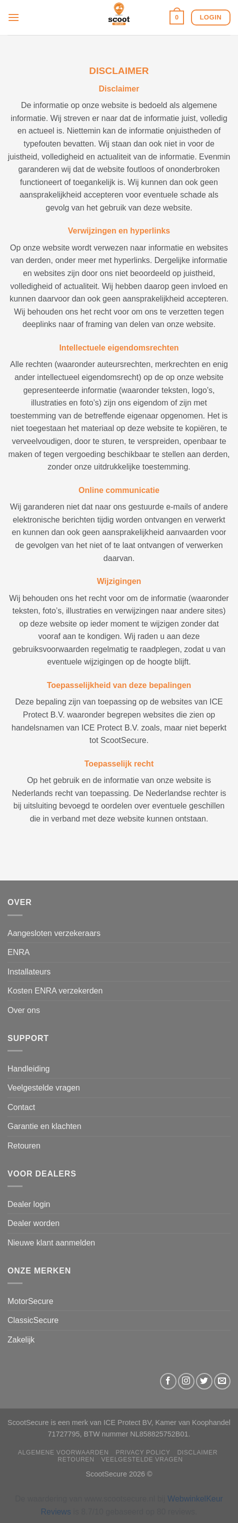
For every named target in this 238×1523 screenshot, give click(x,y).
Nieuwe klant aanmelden (51, 1242)
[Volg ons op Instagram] (186, 1381)
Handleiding (29, 1068)
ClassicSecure (33, 1320)
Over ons (24, 1010)
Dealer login (29, 1204)
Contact (21, 1107)
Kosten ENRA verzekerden (55, 990)
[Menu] (14, 17)
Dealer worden (34, 1223)
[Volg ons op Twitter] (204, 1381)
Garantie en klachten (45, 1126)
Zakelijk (21, 1340)
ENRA (19, 952)
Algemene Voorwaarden (63, 1452)
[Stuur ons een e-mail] (222, 1381)
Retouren (24, 1146)
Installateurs (29, 972)
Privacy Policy (143, 1452)
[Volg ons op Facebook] (168, 1381)
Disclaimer (197, 1452)
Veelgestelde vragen (44, 1088)
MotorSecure (31, 1301)
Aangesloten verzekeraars (54, 933)
